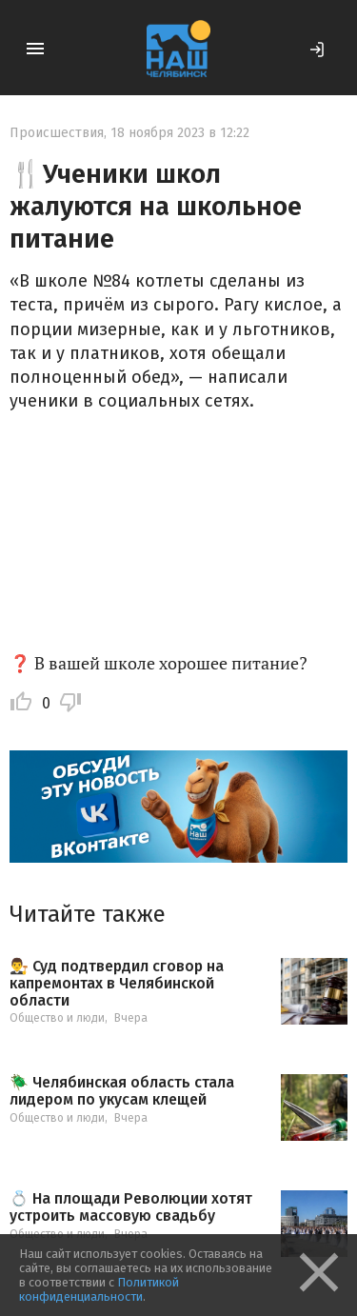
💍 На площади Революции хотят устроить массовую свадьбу (131, 1207)
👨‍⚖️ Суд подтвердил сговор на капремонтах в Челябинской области (117, 983)
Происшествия (57, 133)
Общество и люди (57, 1018)
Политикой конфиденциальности (99, 1289)
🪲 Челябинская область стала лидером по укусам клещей (122, 1090)
